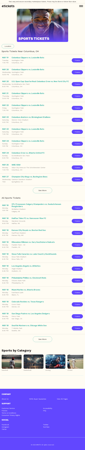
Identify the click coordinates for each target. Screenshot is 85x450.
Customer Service (8, 408)
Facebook (5, 425)
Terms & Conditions (9, 413)
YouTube (46, 427)
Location (8, 46)
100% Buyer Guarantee (37, 399)
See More (42, 190)
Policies (4, 411)
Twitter (45, 425)
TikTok (4, 429)
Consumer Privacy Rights (11, 415)
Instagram (5, 427)
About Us (5, 399)
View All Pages (62, 399)
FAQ (44, 411)
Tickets (77, 60)
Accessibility (47, 408)
